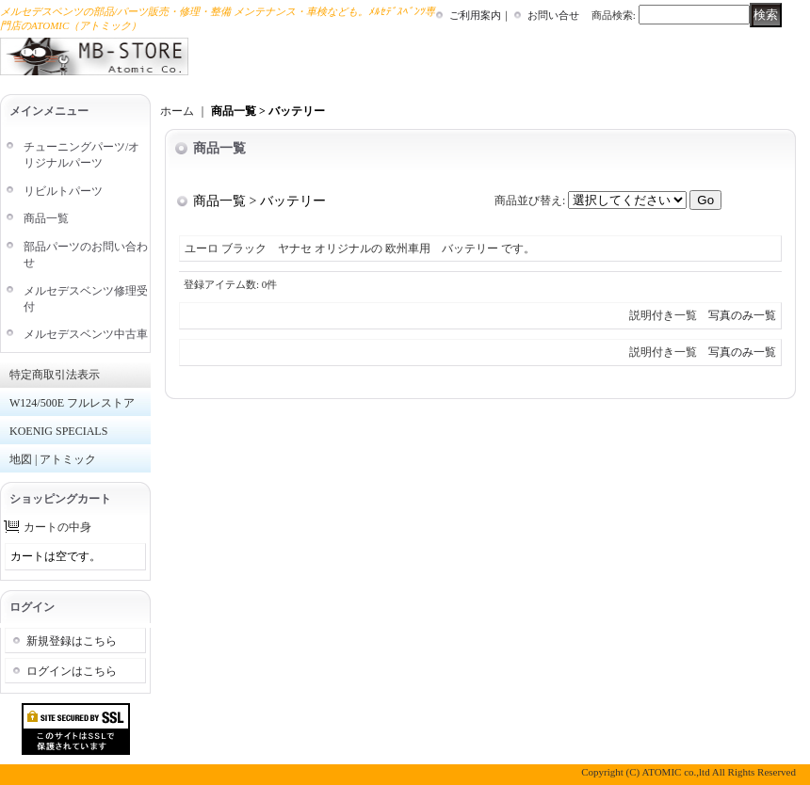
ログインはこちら (71, 671)
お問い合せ (553, 15)
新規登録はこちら (71, 641)
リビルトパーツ (63, 191)
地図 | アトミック (52, 459)
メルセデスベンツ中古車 (86, 334)
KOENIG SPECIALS (58, 431)
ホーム (177, 111)
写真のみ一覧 (742, 315)
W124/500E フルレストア (72, 402)
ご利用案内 (475, 15)
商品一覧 (46, 218)
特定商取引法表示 (54, 374)
